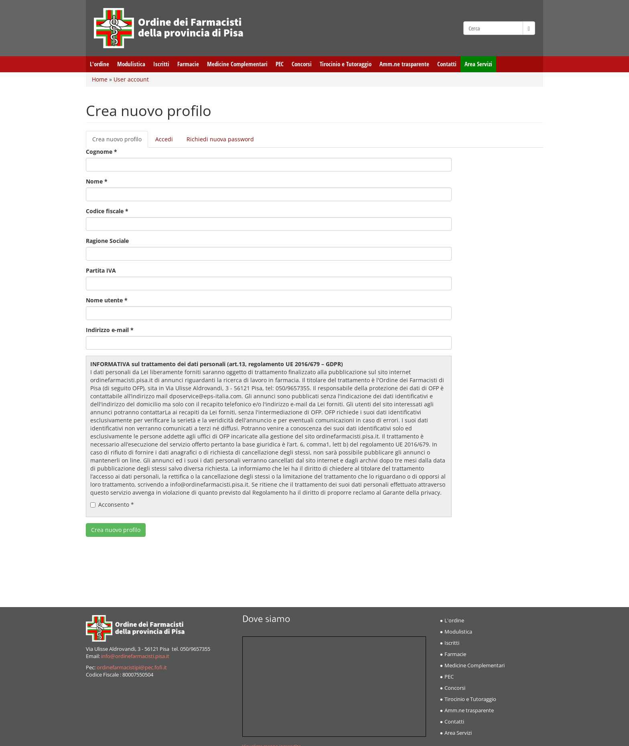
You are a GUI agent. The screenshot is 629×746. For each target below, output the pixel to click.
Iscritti (161, 64)
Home (100, 79)
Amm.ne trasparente (404, 64)
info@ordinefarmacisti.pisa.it (135, 656)
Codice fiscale (107, 211)
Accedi (164, 139)
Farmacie (188, 64)
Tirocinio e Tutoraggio (345, 64)
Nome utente (107, 300)
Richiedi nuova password (220, 139)
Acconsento (112, 504)
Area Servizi (478, 64)
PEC (280, 64)
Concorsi (302, 64)
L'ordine (99, 64)
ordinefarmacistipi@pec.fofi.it (132, 667)
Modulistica (131, 64)
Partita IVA (101, 270)
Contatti (447, 64)
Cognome (101, 151)
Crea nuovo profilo (120, 141)
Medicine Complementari (237, 64)
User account (131, 79)
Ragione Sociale (107, 241)
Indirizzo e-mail (110, 330)
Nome (97, 181)
